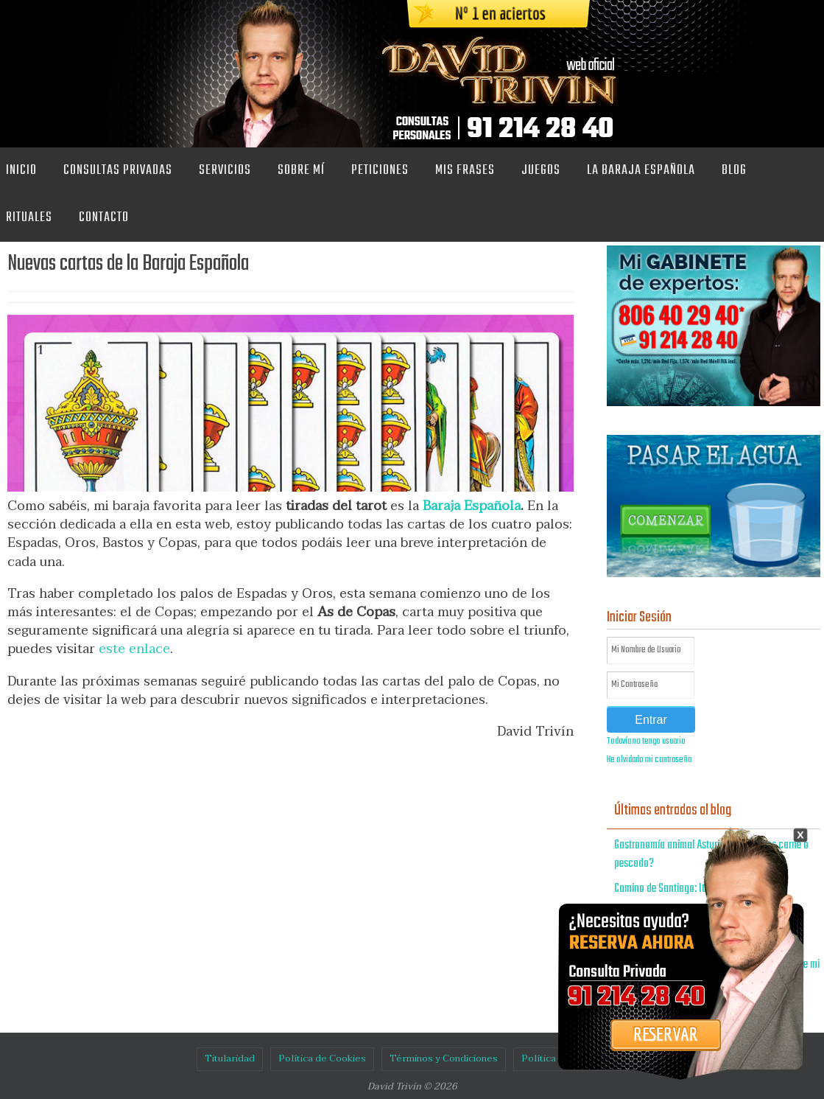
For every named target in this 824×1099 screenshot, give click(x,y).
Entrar (651, 720)
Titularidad (230, 1058)
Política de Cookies (322, 1058)
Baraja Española (472, 506)
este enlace (134, 649)
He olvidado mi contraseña (649, 760)
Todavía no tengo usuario (646, 741)
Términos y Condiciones (444, 1058)
